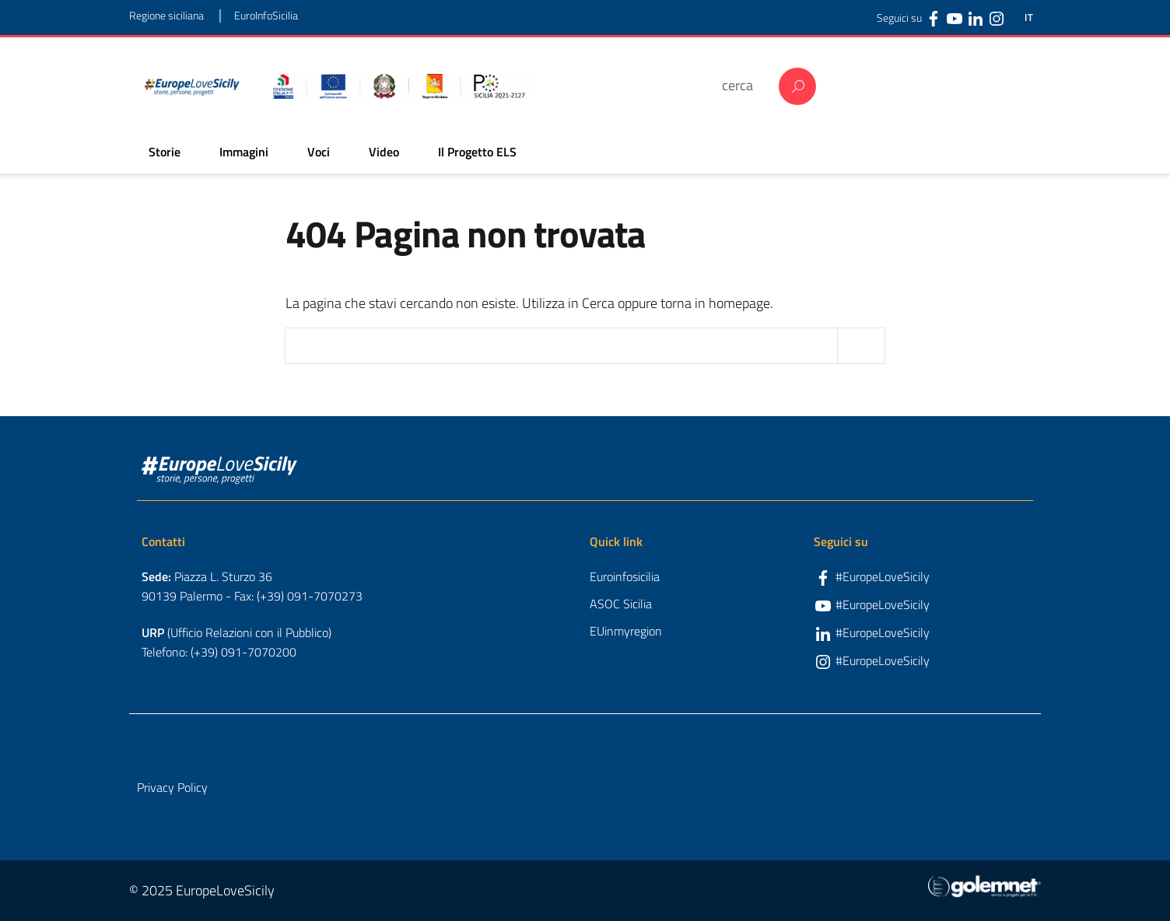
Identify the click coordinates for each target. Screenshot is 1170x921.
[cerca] (742, 85)
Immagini (243, 151)
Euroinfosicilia (625, 576)
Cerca (797, 86)
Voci (318, 151)
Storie (164, 151)
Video (384, 151)
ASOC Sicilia (621, 603)
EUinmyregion (626, 631)
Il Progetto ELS (477, 151)
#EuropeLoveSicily (882, 576)
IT (1029, 17)
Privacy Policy (172, 787)
